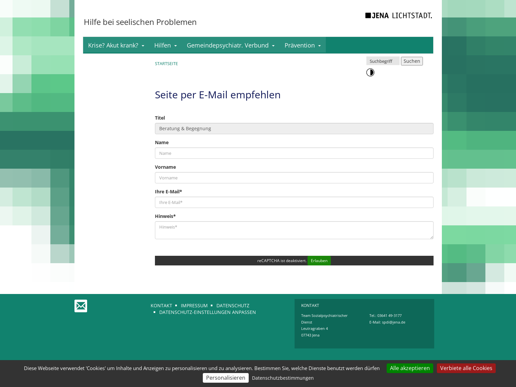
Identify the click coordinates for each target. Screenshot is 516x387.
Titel (160, 118)
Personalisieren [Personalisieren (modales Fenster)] (225, 377)
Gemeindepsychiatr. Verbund (231, 45)
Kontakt (161, 305)
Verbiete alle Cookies (466, 368)
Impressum (194, 305)
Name (162, 142)
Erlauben (319, 260)
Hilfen (165, 45)
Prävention (303, 45)
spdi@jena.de (393, 322)
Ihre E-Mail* (168, 191)
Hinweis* (165, 216)
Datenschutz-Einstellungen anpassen (207, 312)
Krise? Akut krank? (116, 45)
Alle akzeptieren (410, 368)
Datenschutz (232, 305)
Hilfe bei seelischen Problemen (140, 21)
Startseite (166, 63)
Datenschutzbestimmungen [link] (283, 378)
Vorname (165, 167)
